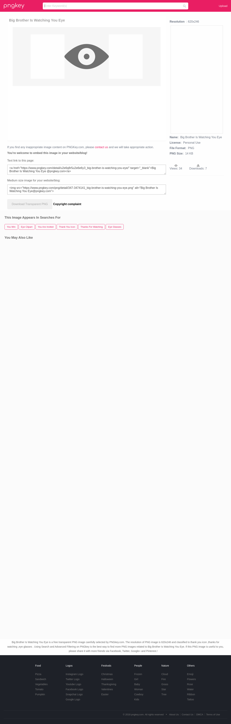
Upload (223, 5)
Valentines (107, 689)
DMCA (199, 714)
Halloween (107, 679)
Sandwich (40, 679)
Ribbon (191, 694)
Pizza (38, 674)
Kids (136, 699)
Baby (137, 684)
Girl (136, 679)
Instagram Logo (74, 674)
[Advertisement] (87, 113)
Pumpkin (40, 694)
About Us (174, 714)
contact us (101, 147)
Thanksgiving (108, 684)
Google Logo (73, 699)
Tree (163, 694)
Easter (104, 694)
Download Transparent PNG (30, 204)
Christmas (107, 674)
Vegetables (41, 684)
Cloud (164, 674)
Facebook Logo (74, 689)
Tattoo (190, 699)
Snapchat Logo (74, 694)
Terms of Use (213, 714)
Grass (164, 684)
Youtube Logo (73, 684)
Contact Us (187, 714)
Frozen (138, 674)
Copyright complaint (67, 204)
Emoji (190, 674)
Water (190, 689)
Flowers (191, 679)
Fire (163, 679)
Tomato (39, 689)
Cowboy (138, 694)
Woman (138, 689)
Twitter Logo (72, 679)
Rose (190, 684)
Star (163, 689)
